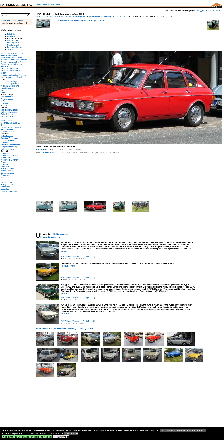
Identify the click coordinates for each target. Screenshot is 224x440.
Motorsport (5, 175)
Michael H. (65, 251)
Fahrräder (5, 166)
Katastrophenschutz (9, 149)
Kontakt (46, 5)
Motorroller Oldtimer (9, 160)
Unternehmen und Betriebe (12, 77)
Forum (38, 5)
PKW (3, 90)
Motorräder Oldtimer (9, 155)
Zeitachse (5, 189)
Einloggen (200, 10)
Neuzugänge (6, 182)
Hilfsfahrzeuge (7, 136)
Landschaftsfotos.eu (14, 47)
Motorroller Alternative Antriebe (14, 62)
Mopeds (4, 164)
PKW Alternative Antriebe (11, 68)
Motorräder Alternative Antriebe (14, 60)
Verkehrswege (7, 171)
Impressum (55, 5)
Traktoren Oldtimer (9, 132)
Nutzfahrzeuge (7, 99)
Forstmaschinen (7, 169)
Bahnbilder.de (12, 34)
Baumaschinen (7, 97)
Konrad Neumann (43, 149)
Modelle (4, 142)
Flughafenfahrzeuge (9, 147)
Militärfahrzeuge (7, 140)
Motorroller (5, 158)
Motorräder (5, 153)
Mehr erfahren (71, 433)
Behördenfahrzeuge (9, 112)
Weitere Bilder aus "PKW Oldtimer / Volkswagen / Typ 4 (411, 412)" (65, 328)
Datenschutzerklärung (9, 191)
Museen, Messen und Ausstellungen (10, 87)
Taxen (3, 92)
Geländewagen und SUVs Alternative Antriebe (12, 54)
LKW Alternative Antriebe (11, 58)
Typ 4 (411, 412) (121, 16)
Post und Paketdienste (10, 145)
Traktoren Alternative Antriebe (13, 75)
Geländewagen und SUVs (12, 84)
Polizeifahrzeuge (8, 114)
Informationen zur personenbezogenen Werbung (183, 430)
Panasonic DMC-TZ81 (50, 153)
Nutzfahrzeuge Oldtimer (11, 127)
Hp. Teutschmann (68, 266)
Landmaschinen (7, 173)
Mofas (3, 162)
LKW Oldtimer (7, 121)
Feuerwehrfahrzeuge (9, 110)
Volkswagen (107, 16)
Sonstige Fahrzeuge (9, 138)
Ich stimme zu (61, 437)
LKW (3, 101)
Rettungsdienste (8, 116)
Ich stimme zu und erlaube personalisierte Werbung (27, 437)
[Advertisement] (92, 37)
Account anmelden (213, 10)
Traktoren (5, 103)
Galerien (4, 177)
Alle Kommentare (60, 234)
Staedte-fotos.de (13, 45)
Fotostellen (5, 187)
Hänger (4, 105)
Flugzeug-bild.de (13, 43)
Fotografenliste (7, 185)
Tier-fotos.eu (11, 49)
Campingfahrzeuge (9, 82)
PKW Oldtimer (94, 16)
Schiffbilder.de (12, 40)
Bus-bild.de (11, 36)
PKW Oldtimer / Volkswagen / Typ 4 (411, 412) (80, 20)
